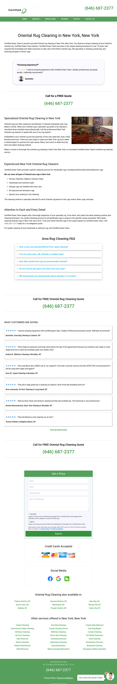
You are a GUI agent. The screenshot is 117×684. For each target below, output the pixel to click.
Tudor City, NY (94, 601)
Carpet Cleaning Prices (58, 621)
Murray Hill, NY (95, 597)
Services (37, 20)
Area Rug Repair (94, 621)
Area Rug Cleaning (58, 617)
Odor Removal (22, 631)
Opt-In (32, 514)
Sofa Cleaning (94, 631)
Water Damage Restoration (58, 641)
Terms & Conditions (57, 521)
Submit (58, 526)
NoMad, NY (22, 601)
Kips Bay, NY (94, 594)
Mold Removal (22, 641)
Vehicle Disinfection (22, 638)
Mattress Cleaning (58, 624)
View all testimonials (58, 422)
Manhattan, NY (58, 597)
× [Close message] (103, 675)
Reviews (64, 19)
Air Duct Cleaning (22, 628)
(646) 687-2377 (99, 8)
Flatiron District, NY (22, 594)
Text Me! (33, 507)
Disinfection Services (94, 635)
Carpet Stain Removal (94, 617)
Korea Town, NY (22, 597)
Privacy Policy (45, 521)
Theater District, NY (58, 601)
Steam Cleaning (22, 635)
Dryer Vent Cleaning (58, 628)
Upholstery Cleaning (58, 635)
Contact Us (90, 19)
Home (24, 19)
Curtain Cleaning (94, 624)
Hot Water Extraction (94, 628)
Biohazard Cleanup (94, 638)
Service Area (50, 19)
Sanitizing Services (58, 631)
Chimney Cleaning (22, 624)
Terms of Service (75, 679)
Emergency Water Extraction (94, 641)
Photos (76, 19)
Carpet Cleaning (22, 617)
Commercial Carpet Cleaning (22, 621)
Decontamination (58, 638)
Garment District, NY (58, 594)
